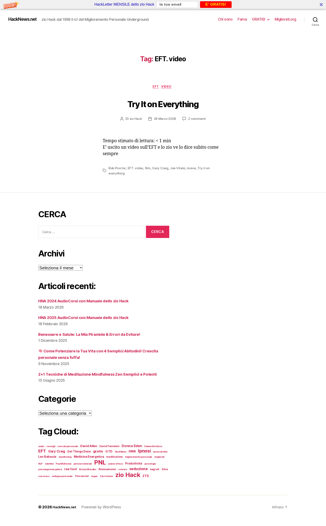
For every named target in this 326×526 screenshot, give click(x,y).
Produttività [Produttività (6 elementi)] (133, 470)
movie (194, 169)
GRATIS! (258, 19)
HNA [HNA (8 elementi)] (132, 459)
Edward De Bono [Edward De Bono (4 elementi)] (153, 453)
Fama (242, 19)
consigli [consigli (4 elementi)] (50, 453)
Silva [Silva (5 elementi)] (165, 476)
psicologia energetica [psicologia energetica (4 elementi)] (50, 476)
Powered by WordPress (103, 514)
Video (168, 87)
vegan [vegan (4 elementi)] (94, 483)
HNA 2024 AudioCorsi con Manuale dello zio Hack (90, 301)
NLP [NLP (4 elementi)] (40, 471)
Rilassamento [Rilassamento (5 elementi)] (107, 476)
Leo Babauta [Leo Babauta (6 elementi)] (47, 464)
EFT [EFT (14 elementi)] (42, 458)
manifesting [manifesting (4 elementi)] (65, 464)
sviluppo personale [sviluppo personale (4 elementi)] (62, 483)
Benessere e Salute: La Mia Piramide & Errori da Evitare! (96, 334)
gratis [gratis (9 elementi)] (98, 458)
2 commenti (198, 120)
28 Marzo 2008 (165, 120)
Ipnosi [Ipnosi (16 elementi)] (144, 458)
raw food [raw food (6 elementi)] (70, 476)
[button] (163, 4)
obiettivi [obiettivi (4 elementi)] (49, 471)
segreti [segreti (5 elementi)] (154, 476)
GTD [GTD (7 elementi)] (108, 459)
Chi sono (225, 19)
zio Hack (134, 120)
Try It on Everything (163, 103)
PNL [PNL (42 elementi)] (100, 469)
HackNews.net (25, 19)
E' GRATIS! (215, 4)
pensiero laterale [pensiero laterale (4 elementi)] (83, 471)
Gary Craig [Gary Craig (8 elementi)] (56, 459)
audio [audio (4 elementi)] (41, 453)
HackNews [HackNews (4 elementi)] (121, 459)
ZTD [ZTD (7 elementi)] (145, 483)
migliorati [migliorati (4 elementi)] (159, 464)
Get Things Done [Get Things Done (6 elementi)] (79, 458)
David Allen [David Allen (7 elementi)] (88, 453)
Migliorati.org (285, 19)
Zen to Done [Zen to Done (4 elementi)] (106, 483)
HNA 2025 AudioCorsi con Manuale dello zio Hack (90, 318)
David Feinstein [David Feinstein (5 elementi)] (109, 453)
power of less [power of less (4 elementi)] (115, 471)
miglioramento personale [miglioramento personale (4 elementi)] (138, 464)
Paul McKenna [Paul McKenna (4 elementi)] (63, 471)
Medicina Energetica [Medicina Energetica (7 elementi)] (89, 464)
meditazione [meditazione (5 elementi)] (114, 464)
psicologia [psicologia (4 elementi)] (150, 471)
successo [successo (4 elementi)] (43, 483)
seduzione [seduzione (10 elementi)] (138, 476)
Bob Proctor (118, 169)
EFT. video (137, 169)
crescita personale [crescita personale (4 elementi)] (67, 453)
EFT (156, 87)
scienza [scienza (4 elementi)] (122, 476)
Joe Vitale (179, 169)
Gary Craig (162, 169)
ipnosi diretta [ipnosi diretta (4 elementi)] (160, 459)
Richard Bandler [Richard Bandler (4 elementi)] (87, 476)
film (149, 169)
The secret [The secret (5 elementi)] (82, 483)
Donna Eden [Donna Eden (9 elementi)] (132, 453)
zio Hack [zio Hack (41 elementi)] (127, 482)
